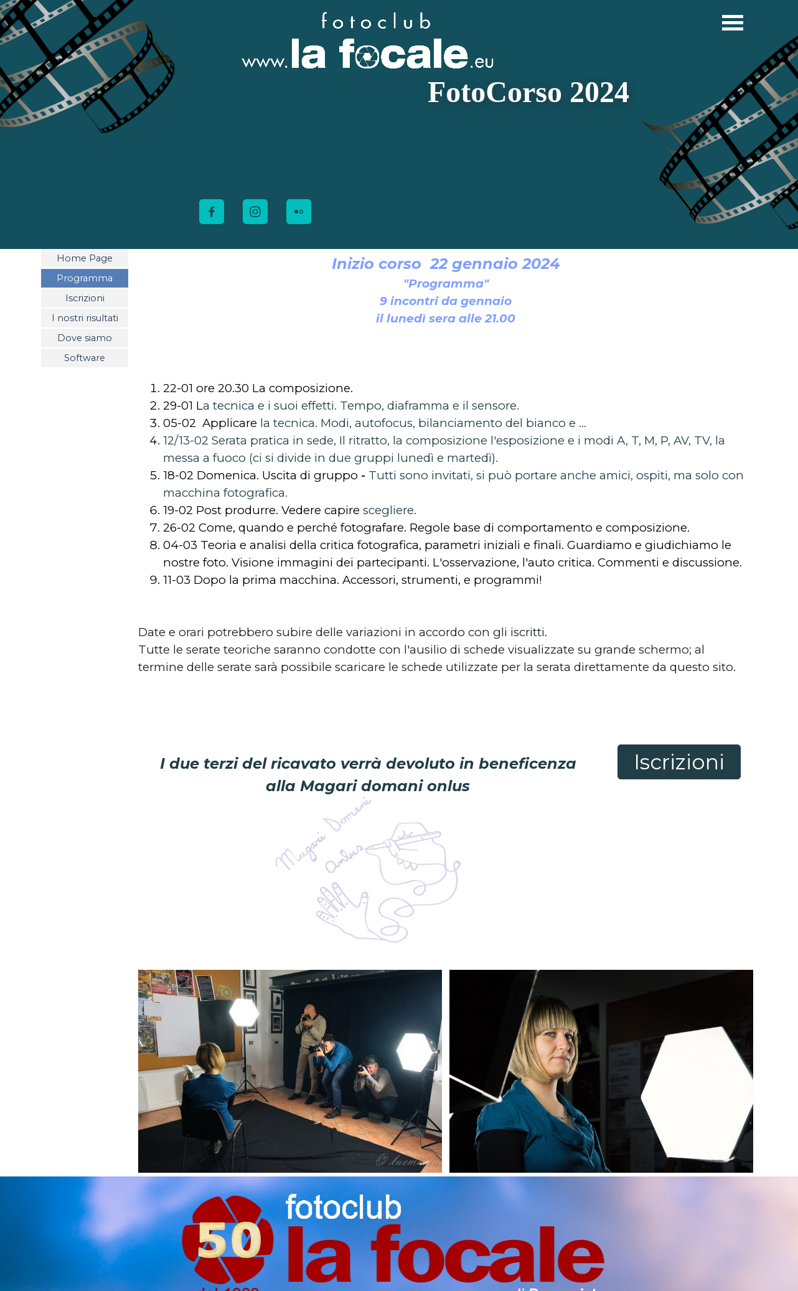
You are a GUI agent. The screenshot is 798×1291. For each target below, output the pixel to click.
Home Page (85, 258)
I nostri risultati (85, 318)
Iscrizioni (85, 298)
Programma (85, 278)
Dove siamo (84, 338)
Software (84, 358)
